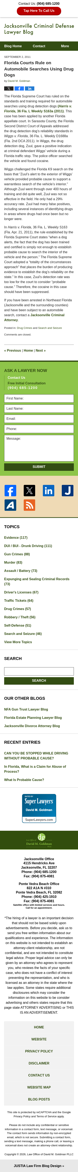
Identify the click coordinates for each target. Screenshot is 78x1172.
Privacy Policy (39, 1051)
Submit (39, 467)
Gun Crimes (17, 554)
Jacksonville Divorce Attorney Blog (32, 726)
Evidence (15, 537)
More (65, 46)
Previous (12, 350)
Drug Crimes (24, 327)
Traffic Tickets (18, 600)
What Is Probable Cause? (24, 780)
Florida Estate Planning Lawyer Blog (33, 717)
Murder (13, 562)
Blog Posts (39, 1099)
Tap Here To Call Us (39, 10)
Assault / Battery (20, 571)
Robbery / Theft (19, 617)
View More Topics (18, 642)
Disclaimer (39, 1063)
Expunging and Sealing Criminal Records (36, 581)
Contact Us (39, 1075)
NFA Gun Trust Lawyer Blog (26, 709)
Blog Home (13, 46)
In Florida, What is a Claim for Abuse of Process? (35, 769)
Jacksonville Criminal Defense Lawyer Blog (39, 29)
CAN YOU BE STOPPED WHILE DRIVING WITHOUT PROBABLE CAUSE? (36, 756)
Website (39, 1039)
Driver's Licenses (21, 592)
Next (41, 350)
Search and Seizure (50, 327)
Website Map (39, 1087)
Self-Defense (17, 625)
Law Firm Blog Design (38, 1166)
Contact (39, 46)
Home (28, 350)
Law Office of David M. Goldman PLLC (50, 1154)
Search (39, 680)
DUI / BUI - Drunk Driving (28, 546)
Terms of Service (46, 1116)
